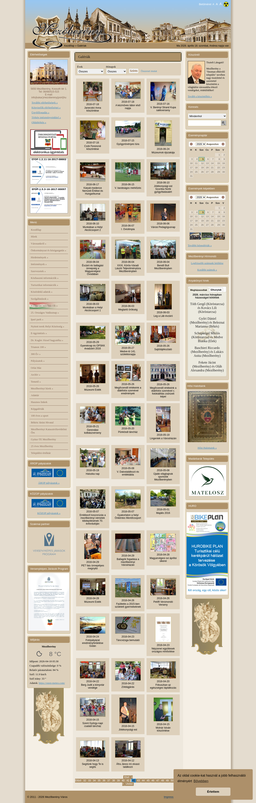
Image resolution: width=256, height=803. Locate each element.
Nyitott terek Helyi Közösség (47, 326)
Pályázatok (38, 360)
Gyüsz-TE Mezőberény (43, 439)
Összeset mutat (149, 71)
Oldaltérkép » (39, 122)
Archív (35, 374)
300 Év (36, 354)
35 (99, 780)
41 (128, 780)
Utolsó (129, 783)
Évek (80, 66)
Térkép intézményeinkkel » (46, 117)
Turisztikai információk (44, 284)
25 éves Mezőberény (42, 446)
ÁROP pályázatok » (49, 482)
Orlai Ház (36, 367)
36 (103, 780)
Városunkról (38, 243)
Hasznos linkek (39, 402)
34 (94, 780)
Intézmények (39, 264)
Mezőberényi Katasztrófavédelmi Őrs (49, 431)
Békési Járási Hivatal (42, 422)
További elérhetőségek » (45, 102)
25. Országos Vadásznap (45, 312)
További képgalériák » (200, 245)
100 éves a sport (39, 415)
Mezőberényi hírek (42, 388)
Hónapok (111, 66)
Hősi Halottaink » (207, 447)
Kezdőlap (69, 45)
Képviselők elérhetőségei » (46, 107)
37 (108, 780)
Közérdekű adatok (42, 291)
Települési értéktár (41, 452)
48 (162, 780)
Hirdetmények (39, 257)
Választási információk (44, 305)
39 (118, 780)
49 (167, 780)
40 (123, 780)
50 (172, 780)
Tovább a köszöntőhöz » (200, 96)
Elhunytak (216, 290)
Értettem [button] (213, 791)
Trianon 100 (38, 347)
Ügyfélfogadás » (40, 112)
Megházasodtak (198, 290)
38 (113, 780)
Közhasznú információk (45, 277)
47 (157, 780)
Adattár (35, 395)
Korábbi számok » (207, 269)
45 (148, 780)
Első (126, 777)
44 (143, 780)
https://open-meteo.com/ (52, 682)
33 (89, 780)
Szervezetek (38, 271)
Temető (36, 381)
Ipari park (37, 319)
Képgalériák (37, 408)
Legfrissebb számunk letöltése (207, 263)
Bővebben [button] (201, 781)
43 (138, 780)
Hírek (34, 236)
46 (152, 780)
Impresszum (171, 796)
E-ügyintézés (39, 333)
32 (84, 780)
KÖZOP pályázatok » (48, 513)
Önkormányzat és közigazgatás (48, 250)
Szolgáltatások (40, 298)
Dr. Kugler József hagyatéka (47, 340)
